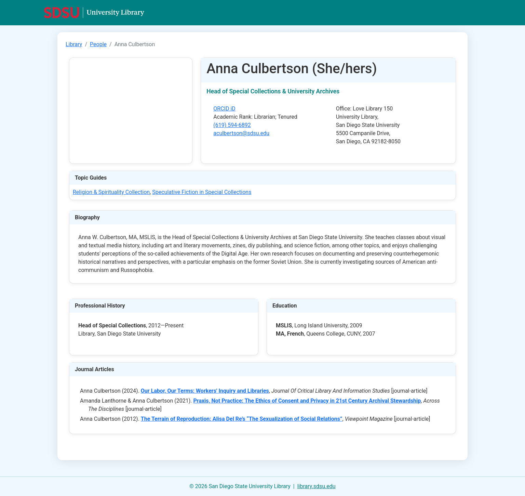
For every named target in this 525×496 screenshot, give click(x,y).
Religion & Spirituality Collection (111, 192)
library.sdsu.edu (316, 486)
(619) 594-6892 (232, 125)
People (98, 44)
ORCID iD (224, 108)
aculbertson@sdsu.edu (241, 133)
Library (74, 44)
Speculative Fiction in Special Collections (201, 192)
